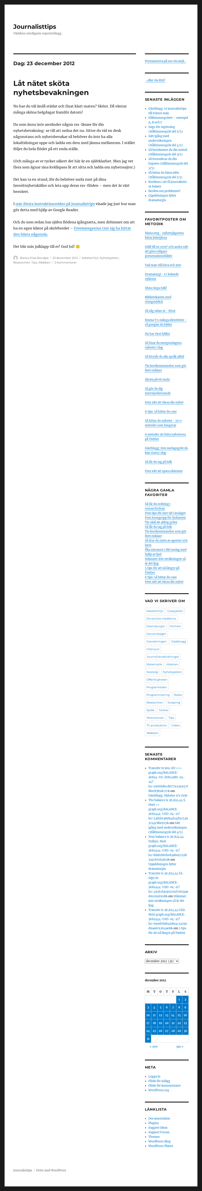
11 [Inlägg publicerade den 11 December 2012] (154, 1015)
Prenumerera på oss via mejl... (165, 61)
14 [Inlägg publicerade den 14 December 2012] (173, 1015)
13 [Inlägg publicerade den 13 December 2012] (166, 1015)
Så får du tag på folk (158, 462)
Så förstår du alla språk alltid (164, 356)
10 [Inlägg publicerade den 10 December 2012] (148, 1015)
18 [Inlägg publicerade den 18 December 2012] (154, 1023)
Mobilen (172, 664)
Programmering (158, 695)
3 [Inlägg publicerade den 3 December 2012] (148, 1007)
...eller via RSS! (155, 80)
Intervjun (153, 649)
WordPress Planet (160, 1146)
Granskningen (156, 641)
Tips (34, 262)
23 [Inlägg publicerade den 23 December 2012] (185, 1023)
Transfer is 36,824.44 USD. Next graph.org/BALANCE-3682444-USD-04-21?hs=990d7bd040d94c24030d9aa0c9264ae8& (167, 919)
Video (175, 725)
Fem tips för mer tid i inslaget (165, 513)
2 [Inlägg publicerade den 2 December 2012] (185, 999)
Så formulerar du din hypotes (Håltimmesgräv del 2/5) (168, 163)
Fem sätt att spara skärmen (164, 471)
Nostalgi (152, 672)
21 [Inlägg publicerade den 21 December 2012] (173, 1023)
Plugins (153, 1123)
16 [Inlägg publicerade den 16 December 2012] (185, 1015)
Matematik (154, 664)
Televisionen (155, 717)
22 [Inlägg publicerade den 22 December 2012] (179, 1023)
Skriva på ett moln (157, 379)
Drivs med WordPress (51, 1170)
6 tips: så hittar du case (161, 411)
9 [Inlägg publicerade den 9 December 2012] (185, 1007)
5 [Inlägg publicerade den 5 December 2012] (160, 1007)
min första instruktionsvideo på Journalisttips (55, 204)
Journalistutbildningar (162, 656)
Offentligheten (157, 679)
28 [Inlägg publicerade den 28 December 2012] (173, 1031)
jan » (180, 1046)
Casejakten (175, 611)
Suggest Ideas (158, 1128)
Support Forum (159, 1132)
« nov (154, 1046)
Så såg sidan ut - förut (160, 311)
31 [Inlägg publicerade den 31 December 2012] (148, 1039)
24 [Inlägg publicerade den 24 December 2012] (148, 1031)
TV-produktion (156, 725)
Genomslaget (156, 633)
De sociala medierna (161, 618)
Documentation (159, 1118)
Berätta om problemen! (164, 191)
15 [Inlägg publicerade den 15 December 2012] (179, 1015)
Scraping (174, 702)
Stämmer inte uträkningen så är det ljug (167, 900)
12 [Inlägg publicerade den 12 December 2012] (160, 1015)
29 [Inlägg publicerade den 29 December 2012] (179, 1031)
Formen (175, 626)
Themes (154, 1137)
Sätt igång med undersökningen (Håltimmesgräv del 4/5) (165, 140)
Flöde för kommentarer (164, 1085)
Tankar (164, 710)
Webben (44, 262)
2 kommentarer (65, 262)
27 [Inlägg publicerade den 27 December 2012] (166, 1031)
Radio (178, 695)
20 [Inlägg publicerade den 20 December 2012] (167, 1023)
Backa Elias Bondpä (34, 258)
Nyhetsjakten (109, 258)
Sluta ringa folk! (156, 288)
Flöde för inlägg (159, 1081)
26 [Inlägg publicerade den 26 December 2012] (160, 1031)
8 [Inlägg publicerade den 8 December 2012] (179, 1007)
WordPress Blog (159, 1141)
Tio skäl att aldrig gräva (161, 522)
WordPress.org (158, 1090)
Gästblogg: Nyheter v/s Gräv (167, 795)
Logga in (154, 1076)
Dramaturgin (155, 626)
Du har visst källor (157, 334)
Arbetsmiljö (90, 258)
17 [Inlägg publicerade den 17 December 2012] (147, 1023)
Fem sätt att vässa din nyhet (164, 402)
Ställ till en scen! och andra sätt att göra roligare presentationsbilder (166, 251)
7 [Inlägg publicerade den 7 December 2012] (173, 1007)
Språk (150, 710)
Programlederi (156, 687)
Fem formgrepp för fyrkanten (165, 518)
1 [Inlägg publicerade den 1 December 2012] (179, 999)
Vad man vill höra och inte (163, 265)
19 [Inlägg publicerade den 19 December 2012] (160, 1023)
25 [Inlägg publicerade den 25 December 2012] (154, 1031)
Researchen (21, 262)
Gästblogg (178, 641)
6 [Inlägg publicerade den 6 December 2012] (167, 1007)
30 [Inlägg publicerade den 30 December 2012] (185, 1031)
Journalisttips (34, 26)
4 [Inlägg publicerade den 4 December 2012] (154, 1007)
